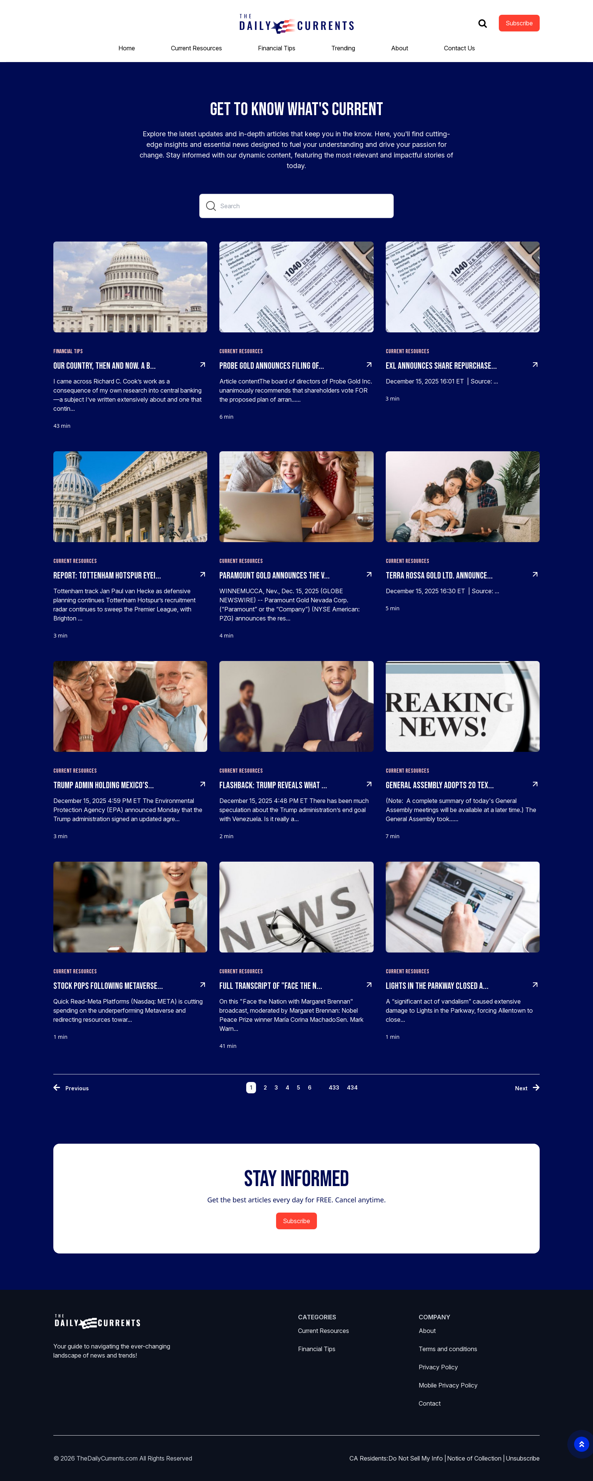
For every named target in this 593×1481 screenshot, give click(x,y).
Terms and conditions (448, 1349)
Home (126, 48)
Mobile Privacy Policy (448, 1385)
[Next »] (527, 1088)
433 (334, 1087)
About (399, 48)
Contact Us (459, 48)
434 (352, 1087)
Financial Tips (276, 48)
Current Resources (196, 48)
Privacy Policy (438, 1367)
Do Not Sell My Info (417, 1458)
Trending (343, 48)
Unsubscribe (523, 1458)
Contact (430, 1403)
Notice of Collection (476, 1458)
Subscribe (519, 23)
